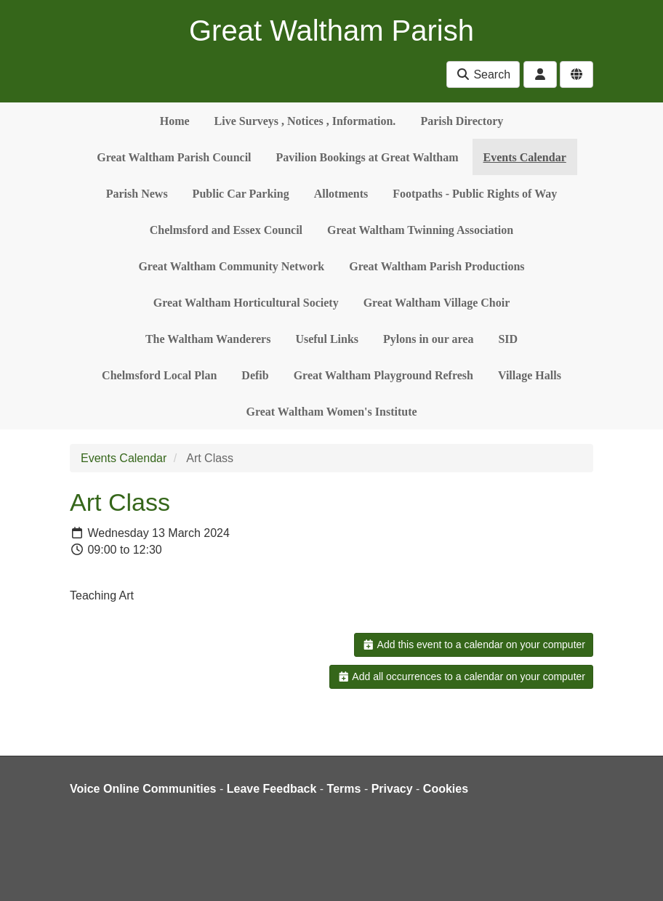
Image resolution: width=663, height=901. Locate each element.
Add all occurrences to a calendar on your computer (461, 676)
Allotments (341, 193)
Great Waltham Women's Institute (331, 411)
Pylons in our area (428, 339)
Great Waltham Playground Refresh (383, 375)
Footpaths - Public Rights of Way (475, 193)
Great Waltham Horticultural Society (246, 302)
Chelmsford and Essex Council (226, 230)
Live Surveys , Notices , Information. (305, 121)
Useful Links (326, 339)
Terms (344, 789)
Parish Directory (461, 121)
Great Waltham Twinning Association (420, 230)
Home (175, 121)
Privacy (392, 789)
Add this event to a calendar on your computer (473, 644)
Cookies (445, 789)
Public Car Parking (241, 193)
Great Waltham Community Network (231, 266)
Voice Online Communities (143, 789)
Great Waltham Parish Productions (436, 266)
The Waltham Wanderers (207, 339)
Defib (254, 375)
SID (508, 339)
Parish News (137, 193)
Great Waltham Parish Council (174, 157)
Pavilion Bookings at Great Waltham (367, 157)
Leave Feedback (272, 789)
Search (483, 74)
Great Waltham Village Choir (436, 302)
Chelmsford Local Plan (159, 375)
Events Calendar (524, 157)
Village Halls (529, 375)
